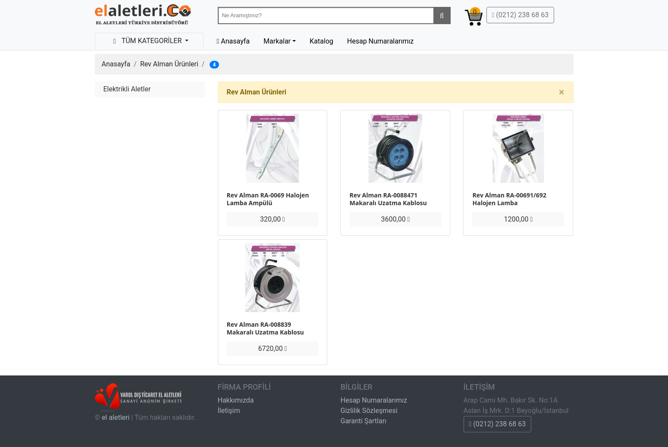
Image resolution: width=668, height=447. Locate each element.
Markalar (277, 41)
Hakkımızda (236, 400)
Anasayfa (116, 64)
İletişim (229, 410)
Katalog (321, 41)
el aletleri (115, 417)
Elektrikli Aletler (127, 89)
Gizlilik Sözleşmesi (369, 410)
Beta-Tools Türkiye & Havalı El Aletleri (143, 16)
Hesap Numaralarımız (380, 41)
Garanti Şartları (364, 421)
